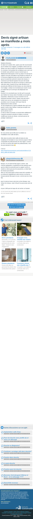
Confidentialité (14, 514)
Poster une (16, 207)
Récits (12, 7)
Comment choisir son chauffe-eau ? (23, 264)
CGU (14, 513)
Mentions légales (25, 511)
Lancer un (16, 204)
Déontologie (23, 513)
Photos (19, 7)
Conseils (28, 7)
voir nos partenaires (5, 502)
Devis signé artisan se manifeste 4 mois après (15, 41)
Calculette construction (7, 513)
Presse (18, 513)
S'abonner (27, 53)
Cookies (20, 514)
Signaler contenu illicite (14, 511)
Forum (3, 7)
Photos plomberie (8, 263)
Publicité (29, 513)
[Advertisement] (16, 349)
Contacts (6, 511)
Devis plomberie (7, 238)
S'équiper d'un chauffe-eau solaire (24, 238)
